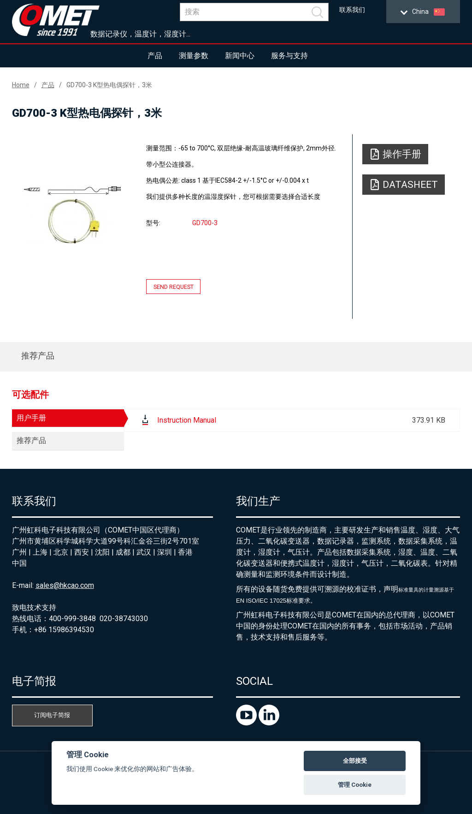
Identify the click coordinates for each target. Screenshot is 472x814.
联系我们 (352, 10)
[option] (72, 215)
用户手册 (31, 417)
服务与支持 (289, 55)
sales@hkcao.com (64, 585)
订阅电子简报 (52, 715)
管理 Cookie (355, 784)
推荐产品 (37, 355)
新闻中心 (239, 55)
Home (21, 85)
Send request (173, 286)
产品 (155, 55)
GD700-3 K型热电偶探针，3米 (109, 85)
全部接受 (355, 760)
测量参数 (193, 55)
